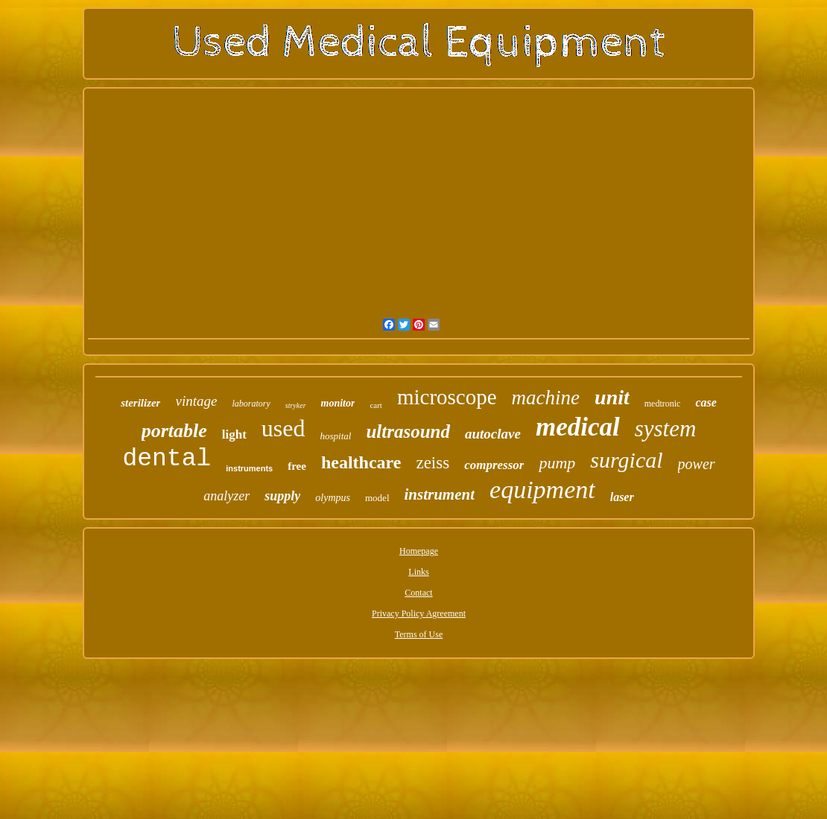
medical (578, 427)
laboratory (251, 403)
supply (282, 495)
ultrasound (408, 431)
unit (612, 397)
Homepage (418, 551)
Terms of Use (419, 634)
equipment (542, 489)
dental (166, 459)
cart (375, 405)
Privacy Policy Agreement (419, 613)
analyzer (226, 495)
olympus (332, 497)
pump (557, 462)
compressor (494, 465)
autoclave (493, 434)
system (666, 428)
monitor (338, 403)
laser (622, 497)
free (297, 466)
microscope (447, 397)
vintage (196, 401)
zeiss (432, 462)
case (705, 402)
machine (546, 397)
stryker (295, 405)
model (377, 497)
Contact (418, 592)
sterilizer (140, 403)
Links (418, 572)
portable (174, 431)
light (234, 434)
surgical (626, 459)
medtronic (662, 403)
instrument (440, 494)
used (283, 428)
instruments (249, 468)
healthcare (361, 462)
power (696, 464)
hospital (336, 436)
